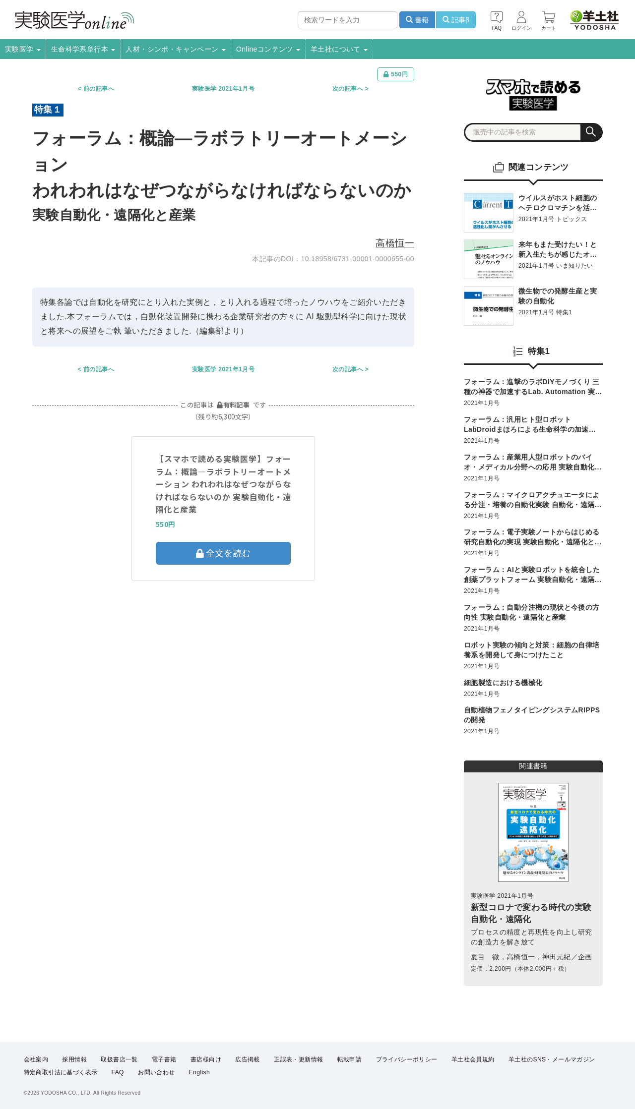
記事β (456, 20)
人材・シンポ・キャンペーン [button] (176, 49)
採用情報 (74, 1059)
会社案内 (36, 1059)
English (199, 1072)
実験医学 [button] (23, 49)
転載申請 (349, 1059)
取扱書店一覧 (119, 1059)
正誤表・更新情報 (298, 1059)
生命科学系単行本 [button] (83, 49)
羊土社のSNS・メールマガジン (551, 1059)
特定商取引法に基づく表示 (61, 1072)
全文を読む (223, 552)
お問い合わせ (156, 1072)
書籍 (417, 20)
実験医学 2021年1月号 (223, 88)
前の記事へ (98, 88)
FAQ (118, 1072)
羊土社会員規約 (473, 1059)
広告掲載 (247, 1059)
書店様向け (205, 1059)
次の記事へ (347, 88)
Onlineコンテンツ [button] (268, 49)
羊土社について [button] (339, 49)
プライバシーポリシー (407, 1059)
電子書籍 (164, 1059)
